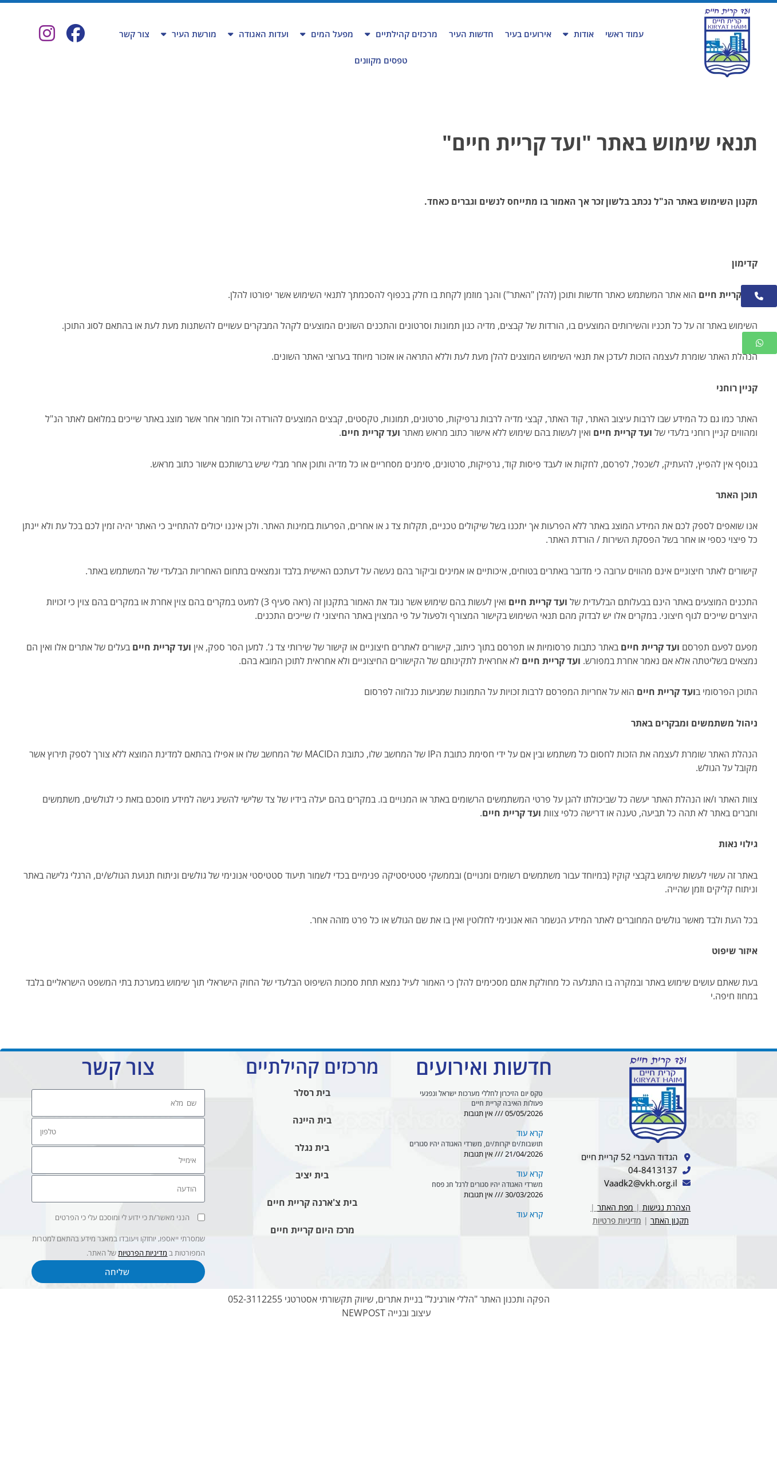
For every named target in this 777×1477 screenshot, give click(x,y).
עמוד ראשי (624, 33)
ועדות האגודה (258, 34)
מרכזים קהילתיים (401, 34)
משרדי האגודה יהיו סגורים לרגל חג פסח (487, 1334)
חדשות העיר (471, 33)
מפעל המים (326, 34)
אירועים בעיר (528, 33)
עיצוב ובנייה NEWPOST (386, 1462)
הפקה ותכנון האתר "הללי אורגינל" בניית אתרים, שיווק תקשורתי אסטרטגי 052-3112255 (389, 1448)
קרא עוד (529, 1275)
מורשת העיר (188, 34)
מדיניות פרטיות (617, 1378)
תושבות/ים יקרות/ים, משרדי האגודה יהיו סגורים (476, 1289)
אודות (578, 34)
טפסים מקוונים (381, 60)
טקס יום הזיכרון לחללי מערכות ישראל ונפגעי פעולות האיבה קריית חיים (481, 1239)
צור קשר (134, 33)
